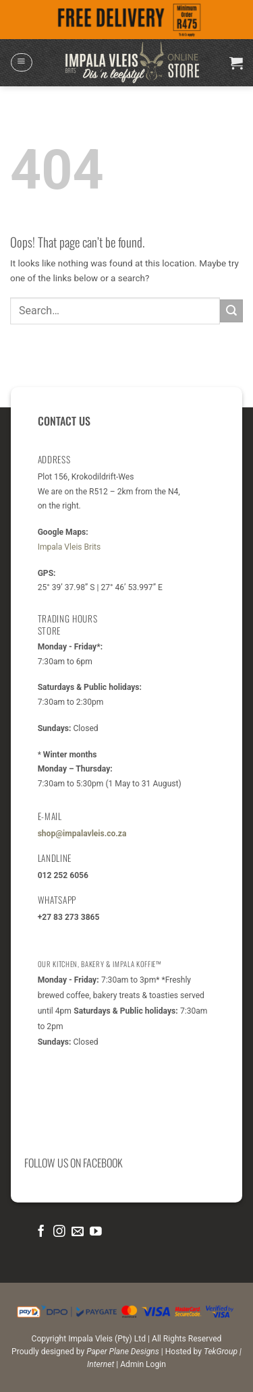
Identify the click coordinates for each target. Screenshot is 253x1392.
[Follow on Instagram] (59, 1232)
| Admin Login (141, 1364)
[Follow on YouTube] (96, 1232)
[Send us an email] (78, 1232)
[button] (21, 62)
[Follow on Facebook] (41, 1232)
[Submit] (231, 310)
